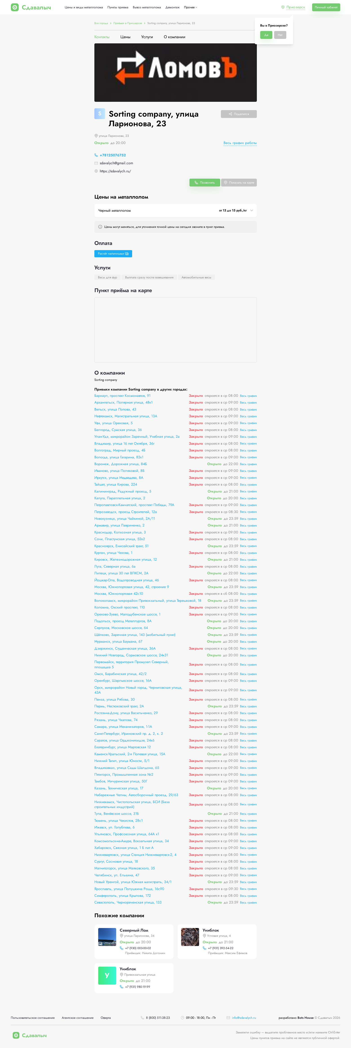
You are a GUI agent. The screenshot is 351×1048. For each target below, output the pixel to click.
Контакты (102, 37)
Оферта (106, 1018)
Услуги (147, 37)
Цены (125, 37)
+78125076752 (113, 155)
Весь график (248, 395)
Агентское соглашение (77, 1018)
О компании (174, 37)
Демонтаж (172, 7)
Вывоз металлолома (147, 7)
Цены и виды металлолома (84, 7)
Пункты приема (117, 7)
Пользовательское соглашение (33, 1018)
